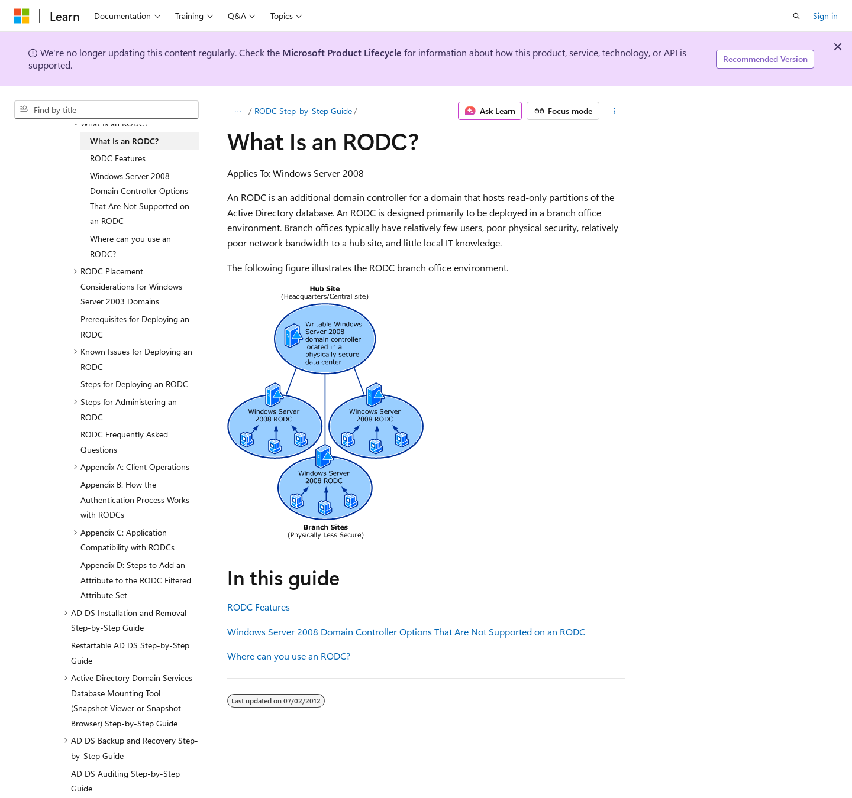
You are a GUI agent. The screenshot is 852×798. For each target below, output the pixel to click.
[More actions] (614, 111)
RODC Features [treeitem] (118, 158)
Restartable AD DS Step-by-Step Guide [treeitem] (130, 653)
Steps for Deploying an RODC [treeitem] (134, 384)
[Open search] (796, 16)
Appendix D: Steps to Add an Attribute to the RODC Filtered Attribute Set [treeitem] (135, 580)
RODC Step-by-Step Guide (303, 110)
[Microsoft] (22, 16)
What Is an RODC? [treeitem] (124, 141)
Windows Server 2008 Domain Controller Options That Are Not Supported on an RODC (406, 631)
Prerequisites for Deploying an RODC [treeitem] (134, 326)
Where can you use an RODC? (288, 656)
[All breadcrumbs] (237, 111)
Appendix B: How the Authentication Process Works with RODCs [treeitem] (134, 499)
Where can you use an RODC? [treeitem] (130, 246)
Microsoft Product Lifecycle (342, 52)
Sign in (825, 15)
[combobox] (106, 109)
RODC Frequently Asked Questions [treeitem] (124, 442)
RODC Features (258, 607)
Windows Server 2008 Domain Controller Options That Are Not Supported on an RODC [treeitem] (139, 198)
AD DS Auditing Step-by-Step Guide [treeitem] (125, 781)
